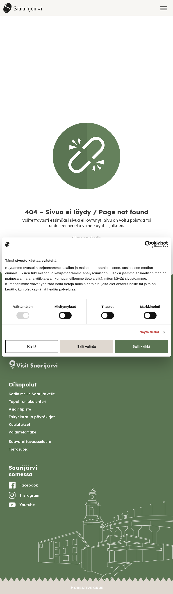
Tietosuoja (18, 449)
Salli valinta (86, 346)
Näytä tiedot (149, 332)
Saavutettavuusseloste (30, 441)
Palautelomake (22, 432)
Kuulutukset (19, 424)
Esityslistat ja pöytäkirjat (32, 417)
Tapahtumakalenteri (27, 401)
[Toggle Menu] (163, 8)
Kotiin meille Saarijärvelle (32, 394)
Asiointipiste (20, 409)
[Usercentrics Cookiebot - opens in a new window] (148, 244)
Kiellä (31, 346)
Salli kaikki (141, 346)
